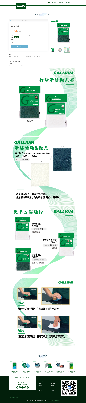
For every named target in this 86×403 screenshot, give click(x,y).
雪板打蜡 (13, 397)
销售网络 (40, 385)
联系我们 (40, 390)
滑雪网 (11, 397)
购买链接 (19, 46)
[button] (75, 32)
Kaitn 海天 (40, 381)
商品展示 (40, 383)
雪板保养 (61, 2)
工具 (19, 20)
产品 (49, 2)
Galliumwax (15, 20)
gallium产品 (53, 383)
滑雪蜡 (17, 397)
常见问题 (68, 2)
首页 (44, 2)
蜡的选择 (54, 2)
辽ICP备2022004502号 (55, 400)
